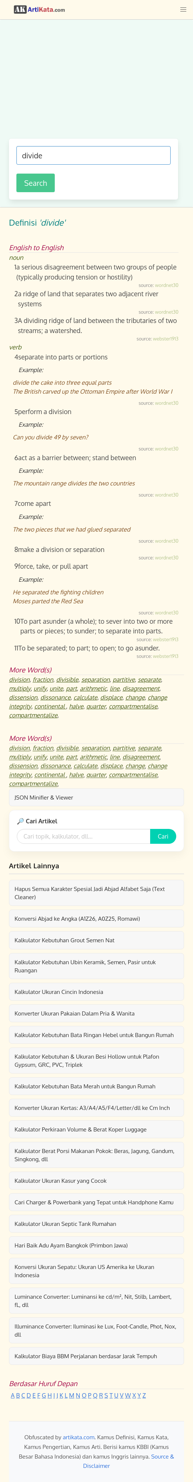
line (114, 688)
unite (56, 688)
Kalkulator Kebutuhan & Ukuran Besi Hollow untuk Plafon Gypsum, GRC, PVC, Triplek (87, 1060)
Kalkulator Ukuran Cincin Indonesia (59, 991)
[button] (183, 9)
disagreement (141, 688)
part (71, 688)
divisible (67, 679)
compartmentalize (33, 715)
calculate (85, 697)
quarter (96, 706)
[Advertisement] (93, 83)
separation (95, 679)
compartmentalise (133, 706)
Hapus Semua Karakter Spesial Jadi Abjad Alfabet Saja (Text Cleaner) (90, 893)
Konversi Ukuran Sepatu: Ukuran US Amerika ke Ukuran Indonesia (84, 1271)
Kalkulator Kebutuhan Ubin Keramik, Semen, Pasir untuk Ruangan (85, 966)
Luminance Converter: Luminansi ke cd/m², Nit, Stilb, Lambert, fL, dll (93, 1300)
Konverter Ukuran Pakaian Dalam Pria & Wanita (75, 1013)
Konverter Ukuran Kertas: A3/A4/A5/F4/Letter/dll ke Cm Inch (92, 1107)
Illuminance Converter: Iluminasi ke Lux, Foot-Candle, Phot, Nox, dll (95, 1330)
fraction (43, 679)
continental (50, 706)
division (19, 679)
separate (149, 679)
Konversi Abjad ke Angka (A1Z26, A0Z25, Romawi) (77, 918)
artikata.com (78, 1437)
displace (111, 697)
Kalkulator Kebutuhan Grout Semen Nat (64, 940)
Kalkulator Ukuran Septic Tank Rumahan (65, 1223)
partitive (124, 679)
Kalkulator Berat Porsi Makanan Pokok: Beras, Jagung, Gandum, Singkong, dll (94, 1155)
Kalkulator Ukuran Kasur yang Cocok (61, 1180)
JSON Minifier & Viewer (44, 797)
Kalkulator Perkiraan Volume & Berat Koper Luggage (81, 1129)
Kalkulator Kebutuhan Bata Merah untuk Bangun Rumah (85, 1086)
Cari (163, 836)
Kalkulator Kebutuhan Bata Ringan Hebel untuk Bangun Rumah (94, 1035)
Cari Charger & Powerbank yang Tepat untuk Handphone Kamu (94, 1202)
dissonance (55, 697)
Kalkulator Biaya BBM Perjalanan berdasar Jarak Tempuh (86, 1356)
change (135, 697)
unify (40, 688)
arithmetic (93, 688)
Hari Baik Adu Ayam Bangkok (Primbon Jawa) (71, 1245)
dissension (23, 697)
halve (76, 706)
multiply (20, 688)
